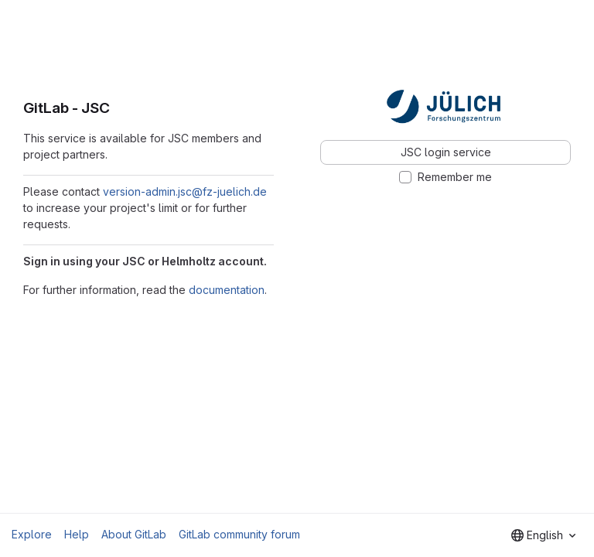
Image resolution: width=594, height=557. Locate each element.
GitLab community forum (239, 534)
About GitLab (133, 534)
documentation (227, 289)
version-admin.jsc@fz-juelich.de (185, 191)
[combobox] (543, 535)
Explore (32, 534)
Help (76, 534)
